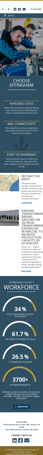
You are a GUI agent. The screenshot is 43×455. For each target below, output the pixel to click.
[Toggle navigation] (9, 15)
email (24, 8)
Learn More (27, 203)
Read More (26, 271)
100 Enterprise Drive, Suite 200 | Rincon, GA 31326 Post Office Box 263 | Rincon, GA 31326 (21, 427)
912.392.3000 (36, 9)
